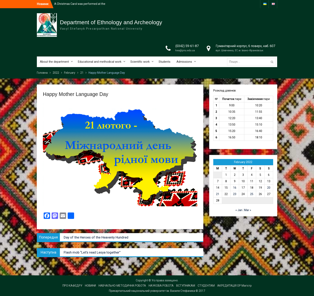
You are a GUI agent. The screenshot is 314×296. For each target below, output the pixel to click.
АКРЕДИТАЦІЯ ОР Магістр (234, 285)
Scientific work (140, 61)
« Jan (238, 210)
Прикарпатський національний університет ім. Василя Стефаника (152, 290)
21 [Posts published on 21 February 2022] (217, 194)
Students (164, 61)
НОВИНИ (90, 285)
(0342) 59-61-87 (187, 46)
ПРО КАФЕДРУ (72, 285)
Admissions (184, 61)
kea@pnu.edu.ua (185, 50)
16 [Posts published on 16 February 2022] (234, 187)
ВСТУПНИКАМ (185, 285)
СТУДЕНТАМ (206, 285)
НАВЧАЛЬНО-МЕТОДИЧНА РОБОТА (122, 285)
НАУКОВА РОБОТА (161, 285)
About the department (54, 61)
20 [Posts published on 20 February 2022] (268, 187)
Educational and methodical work (99, 61)
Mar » (247, 210)
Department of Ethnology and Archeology (111, 22)
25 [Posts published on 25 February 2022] (251, 194)
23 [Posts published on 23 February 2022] (234, 194)
